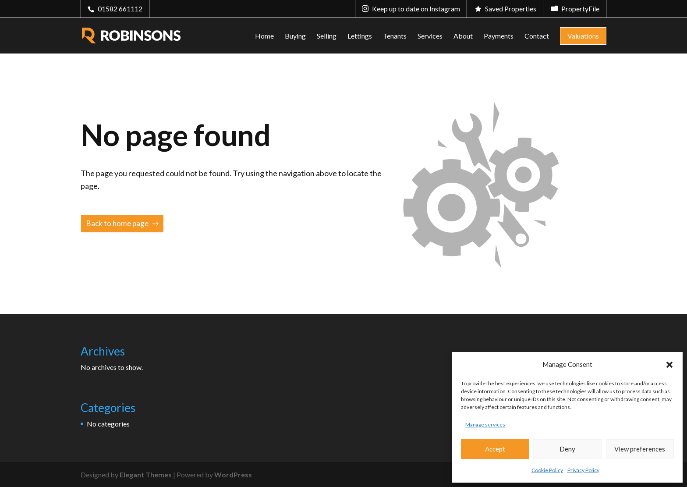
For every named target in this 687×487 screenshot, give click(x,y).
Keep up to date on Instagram (416, 8)
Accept (495, 449)
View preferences (639, 449)
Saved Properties (510, 8)
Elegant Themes (146, 474)
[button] (669, 364)
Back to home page (117, 223)
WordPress (233, 474)
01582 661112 (120, 8)
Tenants (395, 36)
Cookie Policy (547, 470)
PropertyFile (580, 8)
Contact (536, 36)
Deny (567, 449)
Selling (326, 36)
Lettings (359, 36)
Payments (498, 36)
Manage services (485, 424)
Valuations (583, 36)
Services (430, 36)
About (463, 36)
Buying (295, 36)
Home (264, 36)
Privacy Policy (583, 470)
